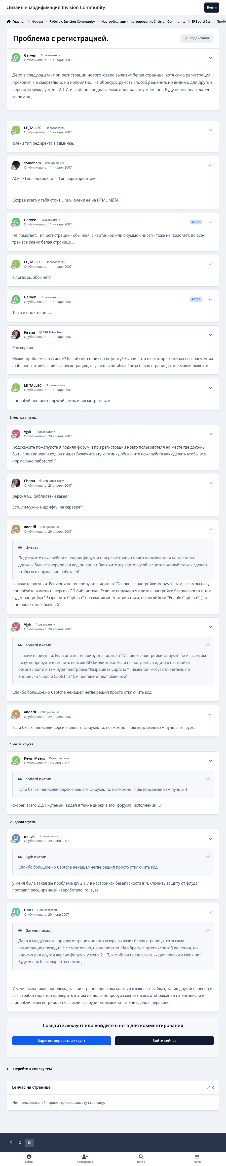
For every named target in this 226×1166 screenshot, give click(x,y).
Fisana (29, 332)
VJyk (27, 432)
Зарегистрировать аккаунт (61, 1040)
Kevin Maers (34, 758)
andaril (30, 527)
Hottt (28, 910)
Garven (30, 55)
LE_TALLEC (33, 128)
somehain (32, 163)
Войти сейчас (164, 1040)
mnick (29, 836)
